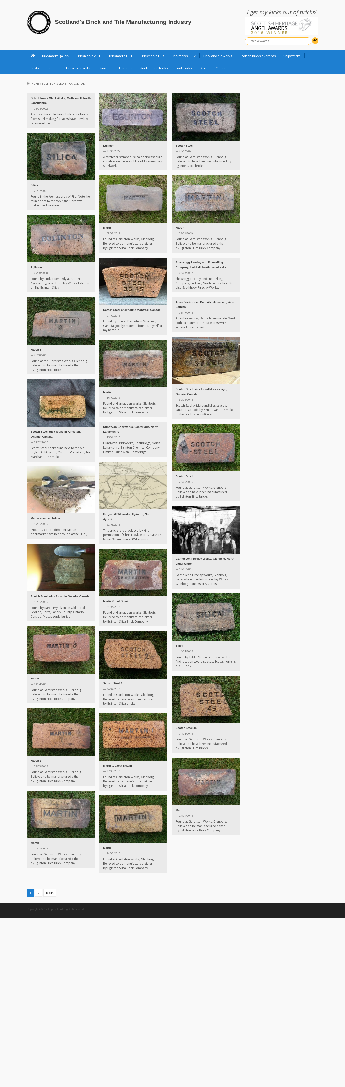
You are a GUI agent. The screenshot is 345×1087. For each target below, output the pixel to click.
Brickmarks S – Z (184, 56)
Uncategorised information (86, 68)
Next (50, 893)
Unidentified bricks (154, 68)
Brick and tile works (217, 56)
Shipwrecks (292, 56)
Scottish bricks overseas (258, 56)
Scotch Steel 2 (113, 683)
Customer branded (44, 68)
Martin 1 (36, 760)
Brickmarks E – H (121, 56)
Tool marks (183, 68)
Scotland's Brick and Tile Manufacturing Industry (123, 22)
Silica (34, 185)
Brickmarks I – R (152, 56)
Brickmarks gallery (55, 56)
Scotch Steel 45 (186, 727)
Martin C (36, 678)
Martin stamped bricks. (46, 518)
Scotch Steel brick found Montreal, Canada (131, 309)
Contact (221, 68)
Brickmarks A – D (89, 56)
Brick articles (123, 68)
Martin (107, 227)
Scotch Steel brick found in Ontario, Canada (60, 596)
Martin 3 (36, 349)
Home (33, 83)
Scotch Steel (184, 145)
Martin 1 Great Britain (117, 765)
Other (203, 68)
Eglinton (108, 145)
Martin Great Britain (116, 601)
